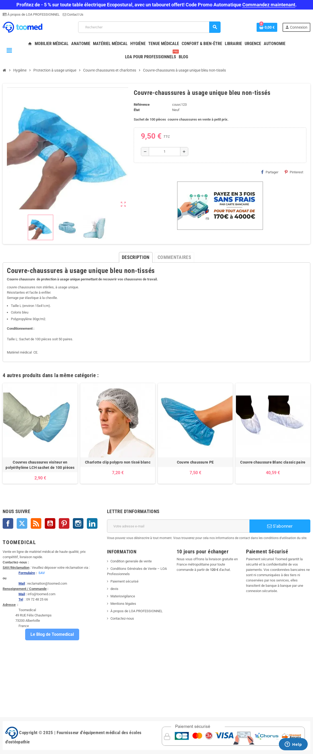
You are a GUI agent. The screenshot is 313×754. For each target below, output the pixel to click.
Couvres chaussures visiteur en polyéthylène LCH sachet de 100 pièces (40, 465)
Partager (269, 172)
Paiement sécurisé (124, 581)
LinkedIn (92, 523)
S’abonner (280, 526)
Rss (36, 523)
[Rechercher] (149, 27)
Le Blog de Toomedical (52, 634)
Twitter (22, 523)
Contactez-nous (122, 618)
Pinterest (294, 172)
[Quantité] (164, 151)
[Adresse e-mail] (178, 526)
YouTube (50, 523)
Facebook (8, 523)
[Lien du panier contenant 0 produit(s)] (267, 27)
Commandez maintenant (268, 4)
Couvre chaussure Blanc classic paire (272, 462)
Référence (142, 105)
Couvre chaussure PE (195, 462)
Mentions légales (123, 604)
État (137, 110)
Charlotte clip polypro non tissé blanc (117, 462)
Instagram (78, 523)
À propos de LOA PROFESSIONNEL (33, 14)
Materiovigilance (122, 596)
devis (114, 589)
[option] (40, 433)
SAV (41, 573)
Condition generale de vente (131, 561)
